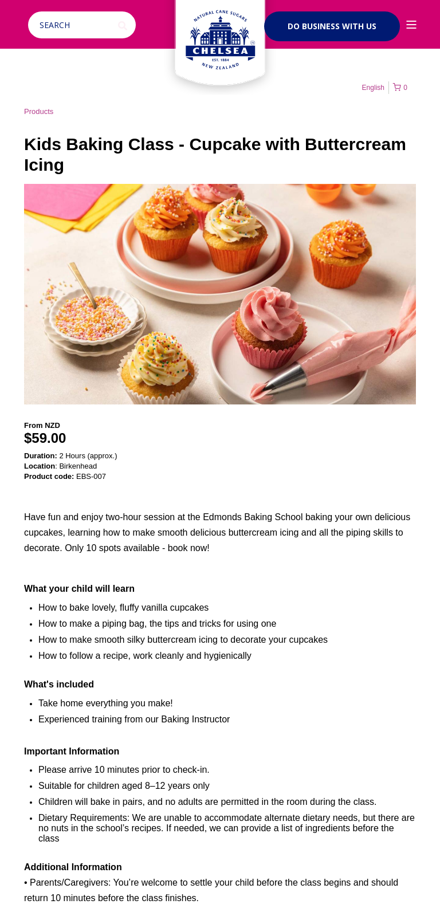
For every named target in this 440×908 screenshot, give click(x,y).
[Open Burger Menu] (411, 24)
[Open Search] (83, 24)
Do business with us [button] (332, 26)
